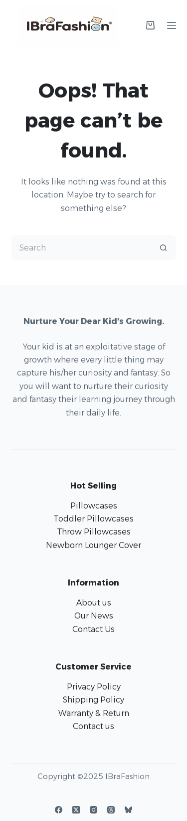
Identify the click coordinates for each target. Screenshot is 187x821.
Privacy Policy (94, 687)
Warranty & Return (93, 713)
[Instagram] (93, 810)
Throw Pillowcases (94, 531)
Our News (93, 615)
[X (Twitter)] (76, 810)
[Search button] (163, 247)
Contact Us (93, 629)
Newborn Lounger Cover (93, 545)
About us (93, 603)
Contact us (93, 726)
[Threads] (111, 810)
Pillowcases (93, 505)
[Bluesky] (128, 810)
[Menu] (171, 25)
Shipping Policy (93, 699)
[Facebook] (58, 810)
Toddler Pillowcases (93, 519)
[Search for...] (81, 247)
